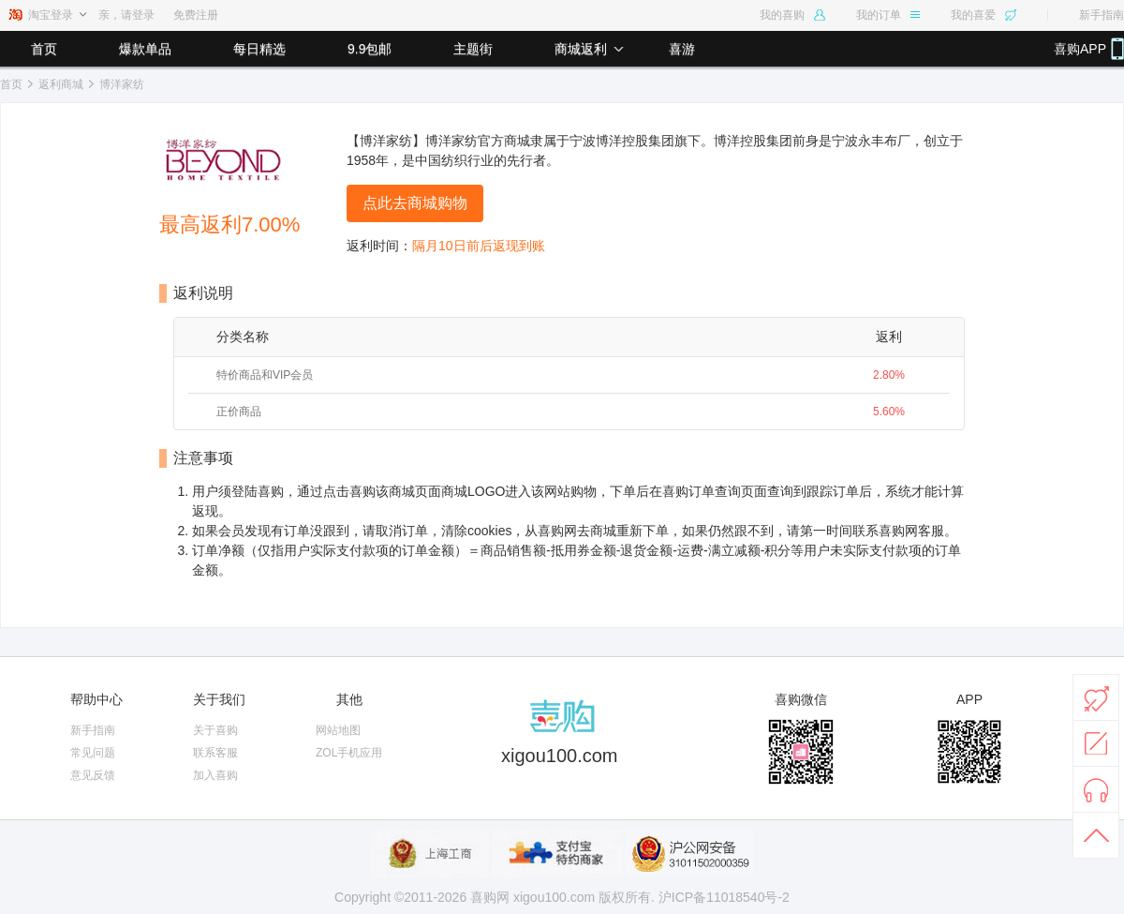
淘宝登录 (50, 15)
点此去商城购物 (414, 203)
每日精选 (259, 48)
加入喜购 (215, 775)
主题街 (473, 48)
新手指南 (1101, 15)
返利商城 (60, 84)
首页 (44, 48)
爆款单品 (145, 48)
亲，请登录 (126, 15)
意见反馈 (92, 775)
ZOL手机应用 (349, 752)
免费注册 (195, 15)
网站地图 (338, 730)
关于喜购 (215, 730)
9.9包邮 (370, 48)
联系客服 (215, 752)
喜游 (682, 48)
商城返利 (581, 48)
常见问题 (92, 752)
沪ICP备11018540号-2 (724, 897)
